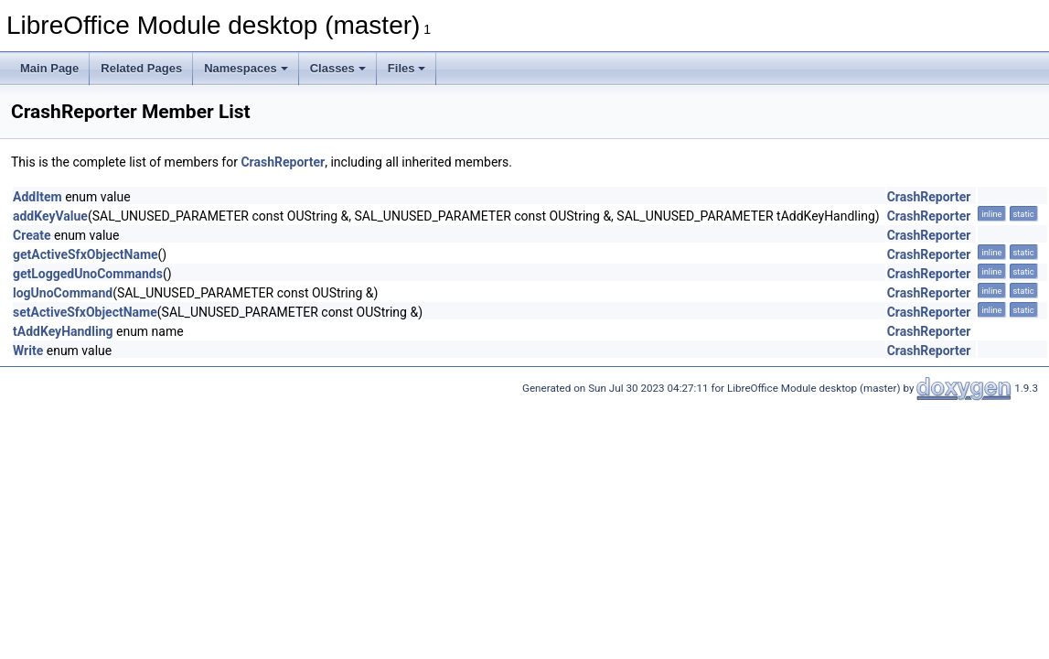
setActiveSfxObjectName (85, 312)
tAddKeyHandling (63, 331)
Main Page (49, 68)
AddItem (37, 196)
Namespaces (246, 68)
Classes (338, 68)
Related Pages (141, 68)
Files (407, 68)
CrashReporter (283, 162)
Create (32, 235)
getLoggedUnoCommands (88, 273)
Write (28, 350)
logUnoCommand (62, 293)
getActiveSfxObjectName (85, 254)
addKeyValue (50, 216)
